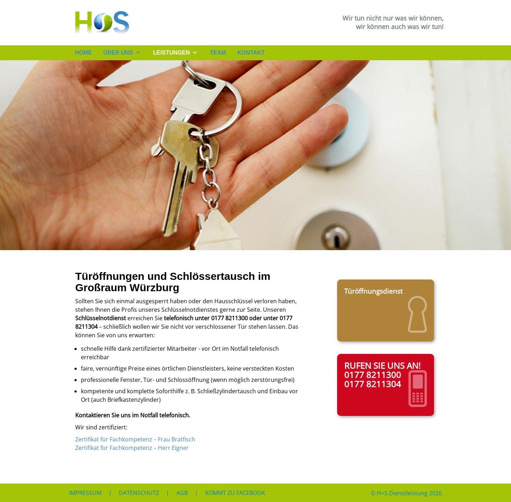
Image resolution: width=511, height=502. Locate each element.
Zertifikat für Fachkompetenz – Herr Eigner (132, 448)
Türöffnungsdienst (373, 291)
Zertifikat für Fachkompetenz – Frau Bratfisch (135, 439)
